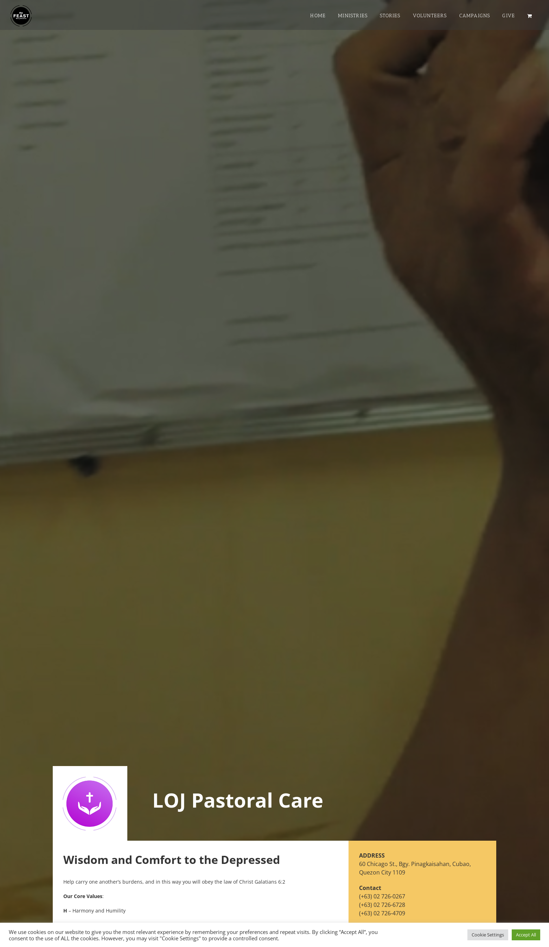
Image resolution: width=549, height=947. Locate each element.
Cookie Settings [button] (488, 935)
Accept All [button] (526, 935)
